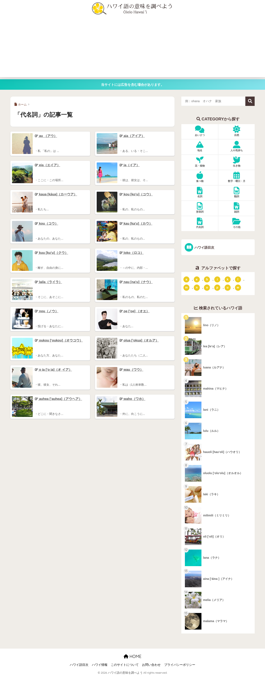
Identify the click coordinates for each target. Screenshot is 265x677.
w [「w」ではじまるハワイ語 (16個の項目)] (238, 287)
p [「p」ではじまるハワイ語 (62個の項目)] (217, 287)
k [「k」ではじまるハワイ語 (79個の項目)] (227, 279)
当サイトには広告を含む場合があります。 (132, 84)
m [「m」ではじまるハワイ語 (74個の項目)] (186, 287)
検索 (250, 101)
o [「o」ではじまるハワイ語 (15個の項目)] (207, 287)
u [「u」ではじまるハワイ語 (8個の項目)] (228, 287)
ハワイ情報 (99, 664)
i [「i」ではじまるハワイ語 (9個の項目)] (217, 279)
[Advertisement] (132, 48)
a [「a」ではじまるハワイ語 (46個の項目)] (186, 279)
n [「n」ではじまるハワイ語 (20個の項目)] (197, 287)
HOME (132, 656)
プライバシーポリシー (179, 664)
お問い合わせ (151, 664)
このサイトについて (125, 664)
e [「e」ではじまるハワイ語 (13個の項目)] (197, 279)
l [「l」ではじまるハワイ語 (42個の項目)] (237, 279)
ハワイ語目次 (204, 247)
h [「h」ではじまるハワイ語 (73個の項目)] (207, 279)
